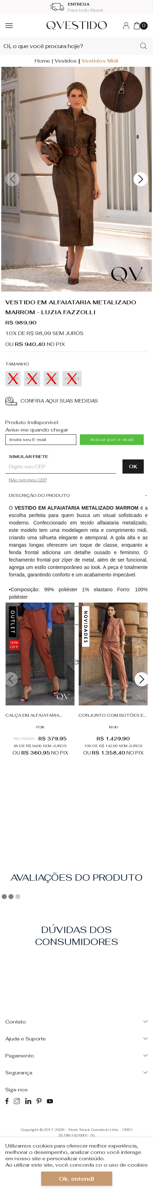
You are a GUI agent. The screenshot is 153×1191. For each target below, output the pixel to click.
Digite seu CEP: (72, 456)
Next (140, 179)
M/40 (113, 727)
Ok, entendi (76, 1179)
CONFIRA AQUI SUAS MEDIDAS (51, 401)
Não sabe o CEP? (76, 480)
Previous (12, 179)
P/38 (40, 727)
